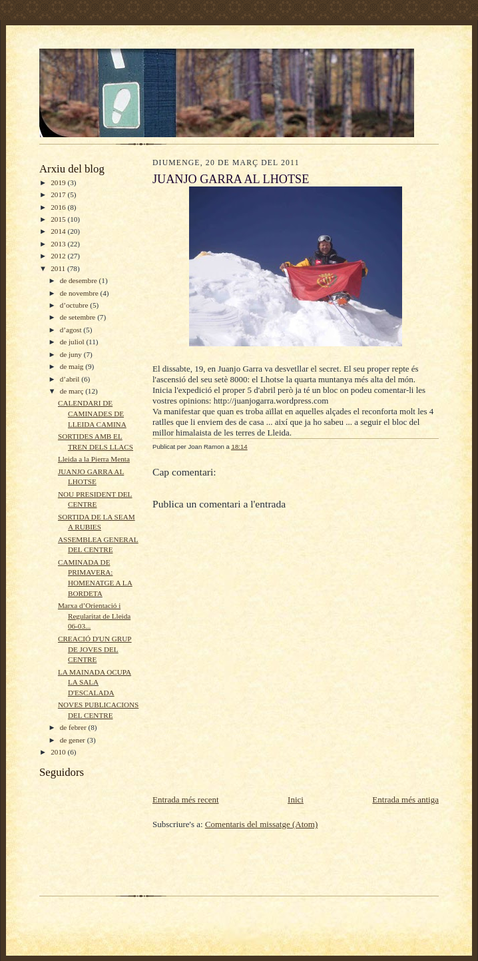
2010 (59, 752)
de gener (73, 740)
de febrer (74, 727)
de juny (72, 354)
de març (72, 391)
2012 (59, 256)
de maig (72, 366)
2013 (59, 244)
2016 (59, 207)
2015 (59, 219)
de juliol (73, 342)
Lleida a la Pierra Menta (94, 459)
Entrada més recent (185, 799)
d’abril (71, 379)
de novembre (80, 293)
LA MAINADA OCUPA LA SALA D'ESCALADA (94, 682)
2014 (59, 231)
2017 (59, 194)
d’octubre (75, 305)
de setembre (78, 317)
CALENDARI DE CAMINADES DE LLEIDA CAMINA (92, 413)
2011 (59, 268)
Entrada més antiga (405, 799)
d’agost (72, 330)
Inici (296, 799)
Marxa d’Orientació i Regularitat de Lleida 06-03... (94, 615)
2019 (59, 182)
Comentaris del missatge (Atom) (261, 824)
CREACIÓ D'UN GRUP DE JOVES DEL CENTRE (95, 649)
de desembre (79, 280)
